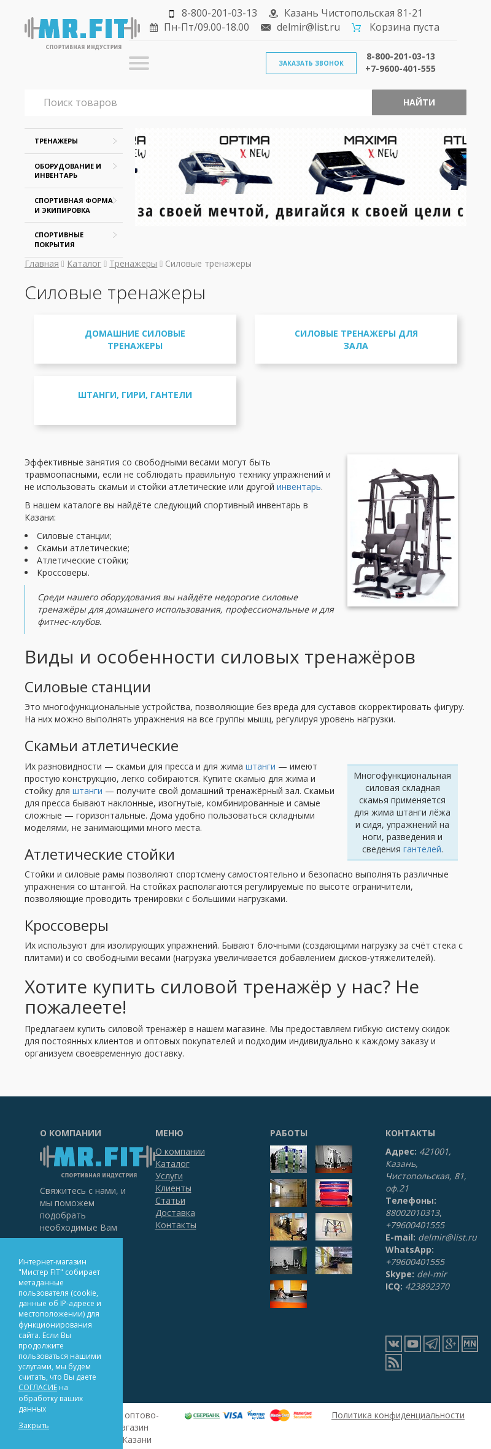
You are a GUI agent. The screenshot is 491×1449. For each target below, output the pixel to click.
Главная (42, 263)
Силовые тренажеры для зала (356, 339)
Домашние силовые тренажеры (135, 339)
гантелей (422, 849)
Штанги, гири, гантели (135, 394)
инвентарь (299, 486)
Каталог (84, 263)
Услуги (169, 1176)
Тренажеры (133, 263)
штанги (261, 766)
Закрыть (33, 1425)
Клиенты (173, 1188)
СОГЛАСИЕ (37, 1387)
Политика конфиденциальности (398, 1415)
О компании (180, 1151)
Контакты (175, 1225)
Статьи (170, 1200)
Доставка (175, 1212)
